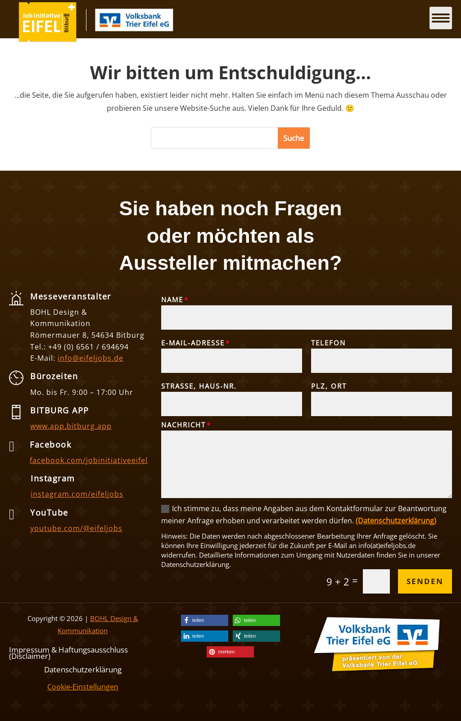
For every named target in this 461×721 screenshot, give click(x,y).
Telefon (328, 343)
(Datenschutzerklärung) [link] (396, 521)
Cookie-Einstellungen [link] (82, 687)
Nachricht (183, 425)
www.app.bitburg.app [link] (71, 426)
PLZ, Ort (329, 386)
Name (172, 299)
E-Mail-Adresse (193, 343)
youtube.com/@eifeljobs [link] (76, 528)
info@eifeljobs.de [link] (90, 358)
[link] (47, 40)
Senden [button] (425, 581)
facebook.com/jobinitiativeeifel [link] (89, 460)
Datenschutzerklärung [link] (83, 668)
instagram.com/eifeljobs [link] (77, 494)
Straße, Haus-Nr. (199, 386)
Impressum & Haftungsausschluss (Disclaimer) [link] (68, 651)
